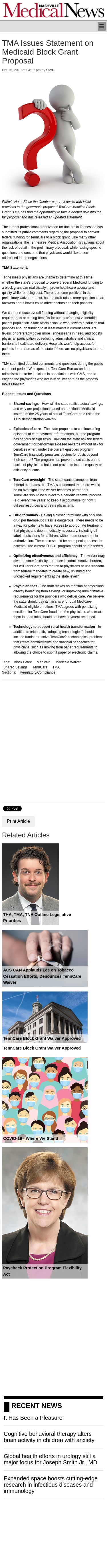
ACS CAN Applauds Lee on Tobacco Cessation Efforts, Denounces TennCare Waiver (42, 976)
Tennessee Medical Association (54, 242)
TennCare (40, 667)
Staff (49, 70)
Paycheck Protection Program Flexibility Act (42, 1271)
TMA (56, 667)
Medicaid (44, 662)
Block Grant (23, 662)
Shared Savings (15, 667)
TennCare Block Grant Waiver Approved (42, 1038)
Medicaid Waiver (67, 662)
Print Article (18, 821)
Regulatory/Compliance (37, 672)
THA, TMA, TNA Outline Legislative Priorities (37, 917)
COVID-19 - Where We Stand (30, 1138)
